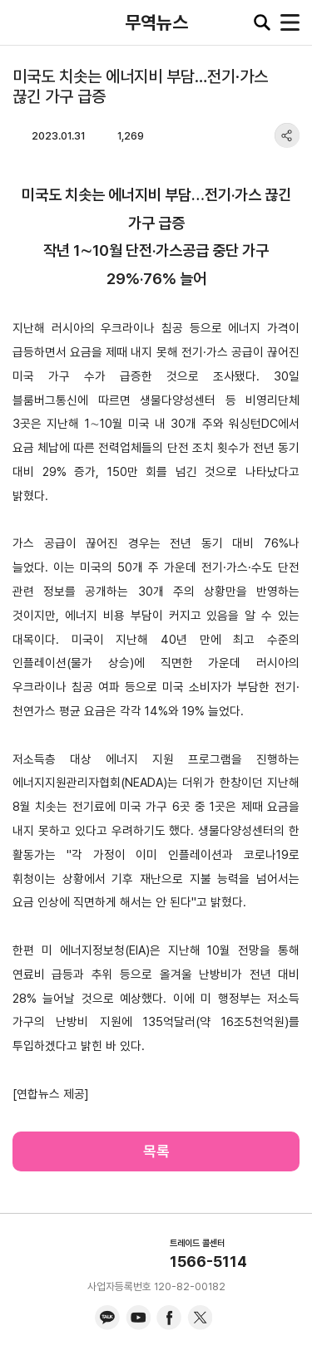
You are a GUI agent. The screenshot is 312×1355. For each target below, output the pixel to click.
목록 (156, 1151)
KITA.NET (24, 22)
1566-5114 (208, 1261)
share (287, 135)
